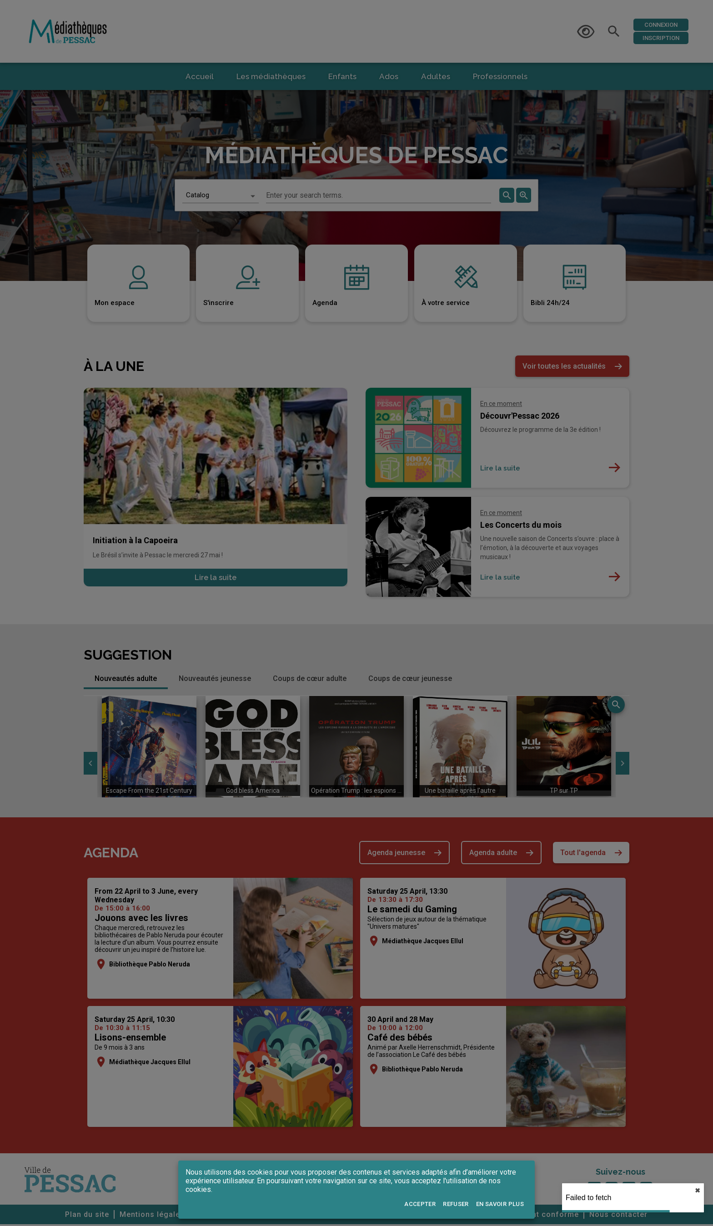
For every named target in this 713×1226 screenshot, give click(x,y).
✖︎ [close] (697, 1190)
